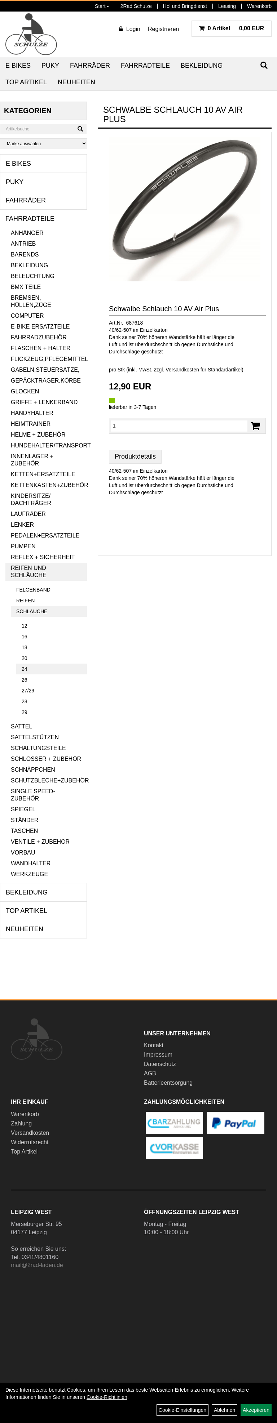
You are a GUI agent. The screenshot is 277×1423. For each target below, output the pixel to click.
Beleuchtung (32, 276)
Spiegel (23, 809)
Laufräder (28, 514)
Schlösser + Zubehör (46, 759)
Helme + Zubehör (38, 435)
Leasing (227, 6)
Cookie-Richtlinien (107, 1397)
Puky (50, 65)
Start (102, 6)
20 (24, 658)
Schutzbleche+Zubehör (49, 780)
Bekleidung (202, 65)
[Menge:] (179, 426)
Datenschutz (160, 1064)
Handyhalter (32, 413)
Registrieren (163, 29)
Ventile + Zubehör (40, 842)
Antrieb (23, 244)
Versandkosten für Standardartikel (204, 370)
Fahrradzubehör (39, 337)
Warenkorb (259, 6)
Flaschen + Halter (41, 348)
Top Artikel (26, 82)
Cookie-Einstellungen (182, 1410)
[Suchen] (80, 129)
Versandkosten (30, 1133)
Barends (25, 254)
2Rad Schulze (136, 6)
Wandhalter (30, 863)
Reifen (25, 600)
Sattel (21, 726)
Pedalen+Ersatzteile (45, 535)
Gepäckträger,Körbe (46, 381)
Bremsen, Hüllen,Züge (31, 301)
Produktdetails (135, 456)
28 (24, 701)
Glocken (25, 391)
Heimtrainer (30, 424)
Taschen (24, 831)
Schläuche (31, 611)
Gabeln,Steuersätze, (45, 370)
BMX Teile (26, 287)
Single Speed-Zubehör (33, 795)
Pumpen (23, 546)
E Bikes (18, 65)
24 (24, 669)
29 (24, 712)
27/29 (28, 690)
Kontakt (153, 1045)
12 (24, 626)
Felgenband (33, 590)
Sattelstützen (35, 737)
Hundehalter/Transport (49, 445)
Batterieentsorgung (168, 1083)
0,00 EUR (231, 28)
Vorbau (23, 852)
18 (24, 647)
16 (24, 636)
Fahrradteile (145, 65)
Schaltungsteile (38, 748)
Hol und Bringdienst (185, 6)
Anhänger (27, 233)
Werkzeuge (29, 874)
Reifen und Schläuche (29, 571)
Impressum (158, 1055)
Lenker (22, 525)
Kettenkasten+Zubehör (49, 485)
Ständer (24, 820)
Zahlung (21, 1123)
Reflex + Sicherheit (43, 557)
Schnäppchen (33, 770)
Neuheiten (76, 82)
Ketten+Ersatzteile (43, 474)
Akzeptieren (256, 1410)
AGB (150, 1073)
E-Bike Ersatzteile (40, 327)
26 (24, 680)
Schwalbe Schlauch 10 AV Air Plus (164, 309)
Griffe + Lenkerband (44, 402)
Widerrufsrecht (29, 1142)
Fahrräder (90, 65)
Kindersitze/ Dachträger (31, 499)
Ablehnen (224, 1410)
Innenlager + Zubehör (32, 460)
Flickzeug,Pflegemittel (49, 359)
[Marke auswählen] (43, 143)
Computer (27, 316)
